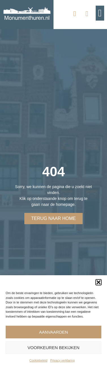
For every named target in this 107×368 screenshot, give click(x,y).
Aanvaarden (53, 332)
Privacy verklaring (62, 360)
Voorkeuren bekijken (53, 347)
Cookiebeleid (38, 360)
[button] (98, 282)
